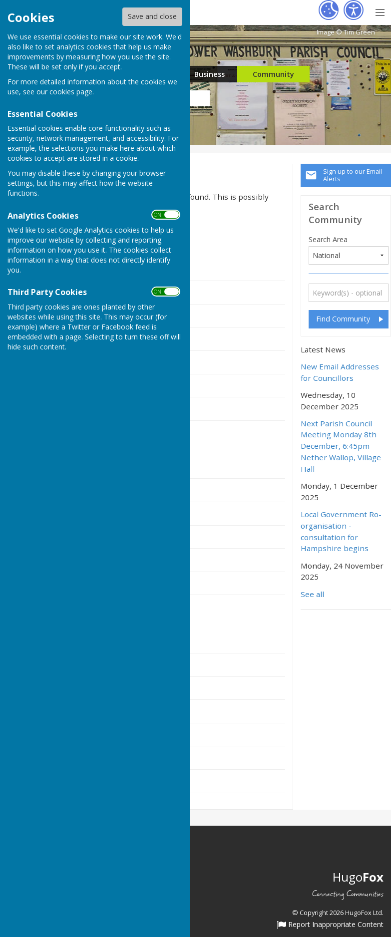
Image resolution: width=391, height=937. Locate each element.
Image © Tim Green (346, 32)
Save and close (152, 16)
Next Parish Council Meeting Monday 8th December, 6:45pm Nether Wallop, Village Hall (341, 446)
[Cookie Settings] (329, 10)
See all (312, 594)
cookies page (70, 91)
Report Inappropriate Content (330, 925)
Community (273, 74)
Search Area (328, 239)
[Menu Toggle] (380, 11)
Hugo (358, 877)
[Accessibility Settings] (354, 10)
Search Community (335, 213)
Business (209, 74)
